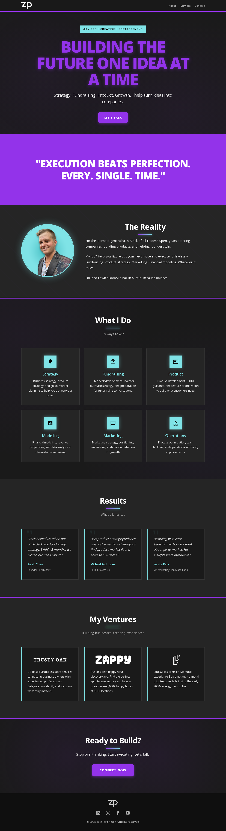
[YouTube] (128, 813)
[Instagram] (108, 813)
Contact (200, 5)
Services (185, 5)
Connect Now (113, 770)
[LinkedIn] (98, 813)
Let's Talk (113, 117)
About (172, 5)
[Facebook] (118, 813)
